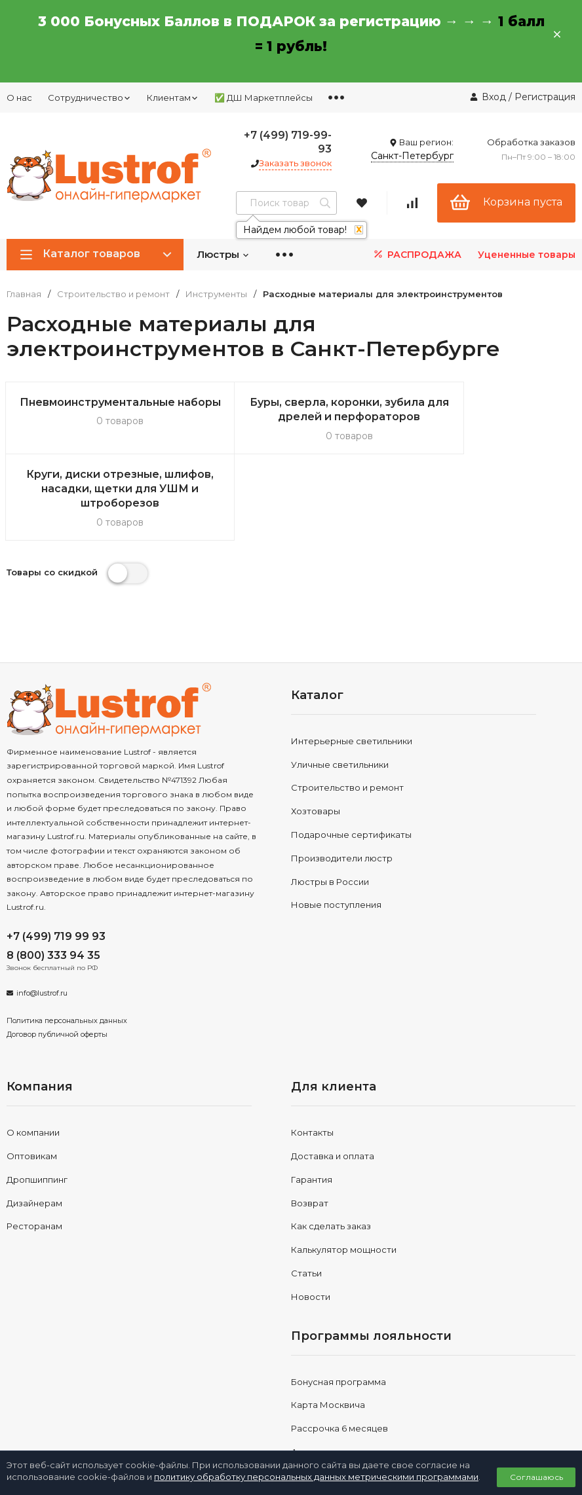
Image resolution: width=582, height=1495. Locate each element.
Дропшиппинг (37, 1107)
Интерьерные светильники (351, 669)
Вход (494, 97)
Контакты (312, 1060)
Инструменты (216, 294)
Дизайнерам (34, 1131)
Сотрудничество (89, 97)
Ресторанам (34, 1154)
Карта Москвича (328, 1333)
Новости (310, 1224)
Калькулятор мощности (344, 1177)
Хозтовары (315, 739)
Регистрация (544, 97)
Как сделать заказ (331, 1154)
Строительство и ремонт (113, 294)
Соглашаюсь (536, 1477)
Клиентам (173, 97)
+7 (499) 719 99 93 (56, 864)
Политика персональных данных (67, 948)
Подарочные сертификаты (351, 762)
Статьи (306, 1201)
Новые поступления (336, 833)
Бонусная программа (338, 1310)
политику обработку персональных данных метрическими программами (316, 1476)
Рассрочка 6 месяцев (339, 1356)
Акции (304, 1380)
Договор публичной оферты (57, 962)
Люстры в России (330, 809)
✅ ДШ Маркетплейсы (263, 97)
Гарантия (311, 1107)
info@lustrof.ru (42, 921)
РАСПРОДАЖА (416, 254)
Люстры (223, 254)
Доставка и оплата (332, 1084)
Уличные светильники (340, 692)
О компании (33, 1060)
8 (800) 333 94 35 (53, 883)
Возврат (309, 1131)
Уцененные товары (526, 255)
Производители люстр (342, 786)
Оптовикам (32, 1084)
